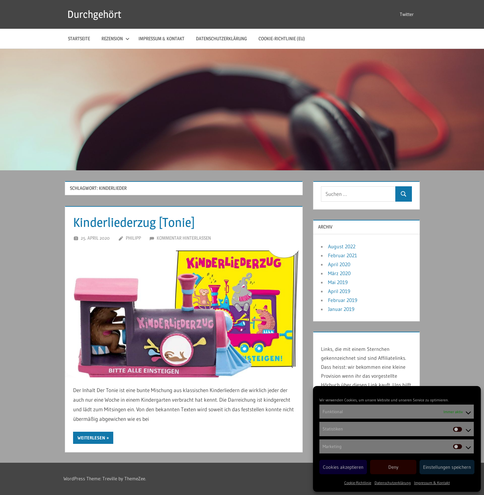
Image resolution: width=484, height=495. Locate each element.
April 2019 (339, 291)
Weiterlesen (91, 438)
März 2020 (339, 273)
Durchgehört (94, 14)
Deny (393, 467)
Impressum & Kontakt (432, 482)
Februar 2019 (342, 300)
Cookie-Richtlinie (357, 482)
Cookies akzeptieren (343, 467)
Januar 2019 (341, 309)
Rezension (115, 38)
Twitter (407, 14)
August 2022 (341, 246)
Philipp (133, 238)
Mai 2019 (338, 282)
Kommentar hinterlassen (184, 238)
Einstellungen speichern (447, 467)
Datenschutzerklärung (393, 482)
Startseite (79, 38)
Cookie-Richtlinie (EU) (281, 38)
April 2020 (339, 264)
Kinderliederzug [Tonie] (134, 222)
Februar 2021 (342, 255)
